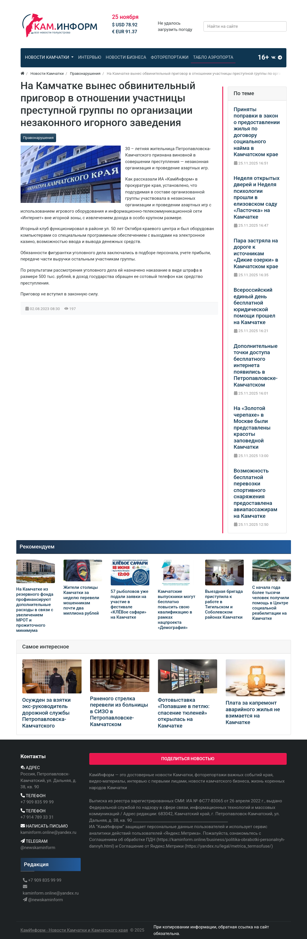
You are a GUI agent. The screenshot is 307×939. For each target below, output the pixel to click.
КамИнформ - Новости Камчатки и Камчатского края (74, 930)
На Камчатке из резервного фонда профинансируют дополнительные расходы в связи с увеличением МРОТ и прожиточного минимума (35, 610)
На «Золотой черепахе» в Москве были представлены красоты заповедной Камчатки (252, 427)
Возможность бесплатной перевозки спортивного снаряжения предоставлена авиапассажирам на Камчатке (256, 493)
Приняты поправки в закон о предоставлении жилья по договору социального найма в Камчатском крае (257, 132)
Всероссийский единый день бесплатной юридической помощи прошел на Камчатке (255, 306)
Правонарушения (38, 138)
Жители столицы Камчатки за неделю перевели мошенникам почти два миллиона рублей (81, 600)
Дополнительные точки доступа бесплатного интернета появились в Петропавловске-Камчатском (256, 365)
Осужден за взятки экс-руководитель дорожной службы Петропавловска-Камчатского (46, 713)
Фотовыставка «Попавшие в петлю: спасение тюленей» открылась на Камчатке (184, 713)
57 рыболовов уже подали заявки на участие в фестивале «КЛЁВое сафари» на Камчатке (129, 604)
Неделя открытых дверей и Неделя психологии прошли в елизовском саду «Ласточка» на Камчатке (257, 197)
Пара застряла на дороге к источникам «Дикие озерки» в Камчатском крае (256, 254)
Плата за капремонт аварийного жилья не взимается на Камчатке (253, 713)
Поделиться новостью (188, 758)
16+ (263, 57)
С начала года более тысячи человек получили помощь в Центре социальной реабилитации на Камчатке (270, 603)
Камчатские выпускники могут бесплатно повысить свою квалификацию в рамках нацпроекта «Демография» (176, 609)
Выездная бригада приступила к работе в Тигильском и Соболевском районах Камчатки (224, 607)
